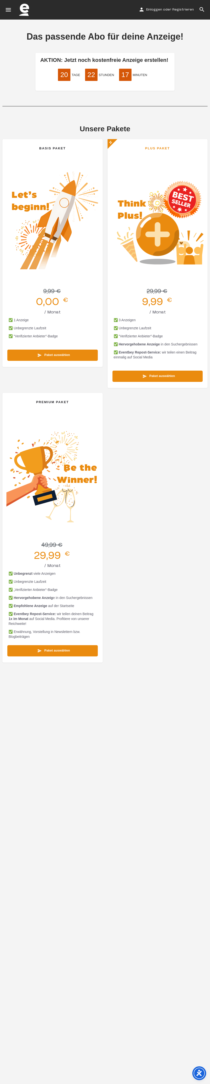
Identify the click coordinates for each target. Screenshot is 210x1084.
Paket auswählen (53, 355)
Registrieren (183, 9)
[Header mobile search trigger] (202, 9)
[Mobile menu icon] (8, 10)
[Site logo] (24, 10)
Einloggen (154, 9)
